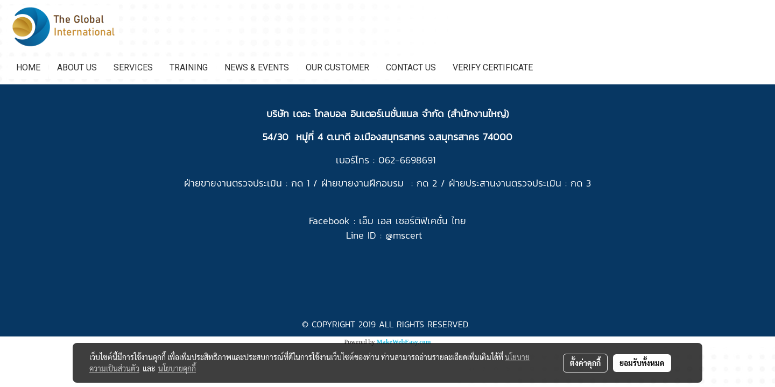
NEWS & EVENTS (256, 67)
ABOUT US (77, 67)
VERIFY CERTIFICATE (493, 67)
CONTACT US (411, 67)
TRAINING (189, 67)
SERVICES (133, 67)
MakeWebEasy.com (404, 342)
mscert (407, 235)
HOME (28, 67)
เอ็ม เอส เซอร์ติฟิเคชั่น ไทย (412, 220)
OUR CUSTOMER (337, 67)
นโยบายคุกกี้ (177, 368)
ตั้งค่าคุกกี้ (585, 363)
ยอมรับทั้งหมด (642, 363)
